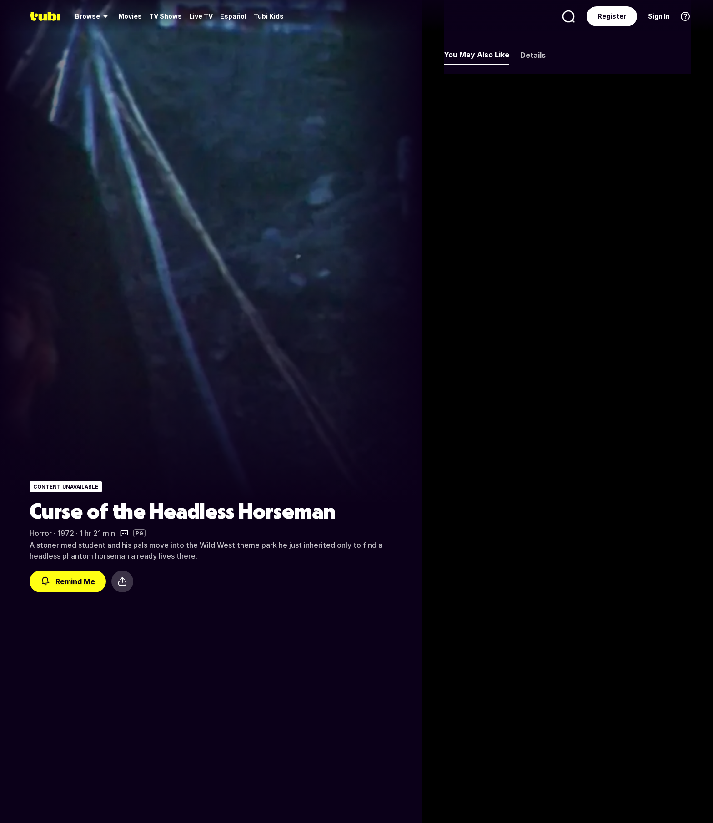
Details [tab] (533, 55)
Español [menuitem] (233, 16)
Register (612, 16)
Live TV (201, 16)
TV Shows (165, 16)
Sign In (659, 16)
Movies (130, 16)
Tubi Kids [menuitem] (269, 16)
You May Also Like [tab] (476, 54)
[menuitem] (93, 16)
